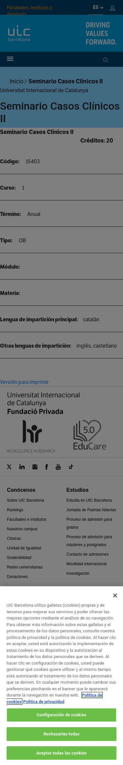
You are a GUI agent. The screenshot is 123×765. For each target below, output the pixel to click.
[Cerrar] (115, 603)
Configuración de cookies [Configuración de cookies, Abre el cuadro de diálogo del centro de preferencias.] (61, 722)
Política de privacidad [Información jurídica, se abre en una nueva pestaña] (44, 708)
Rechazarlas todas (62, 741)
